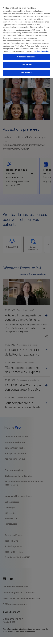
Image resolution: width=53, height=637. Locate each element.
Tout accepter (26, 72)
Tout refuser (26, 65)
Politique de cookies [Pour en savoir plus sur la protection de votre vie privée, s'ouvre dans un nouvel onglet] (41, 51)
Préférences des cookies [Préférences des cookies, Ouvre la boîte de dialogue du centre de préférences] (26, 57)
